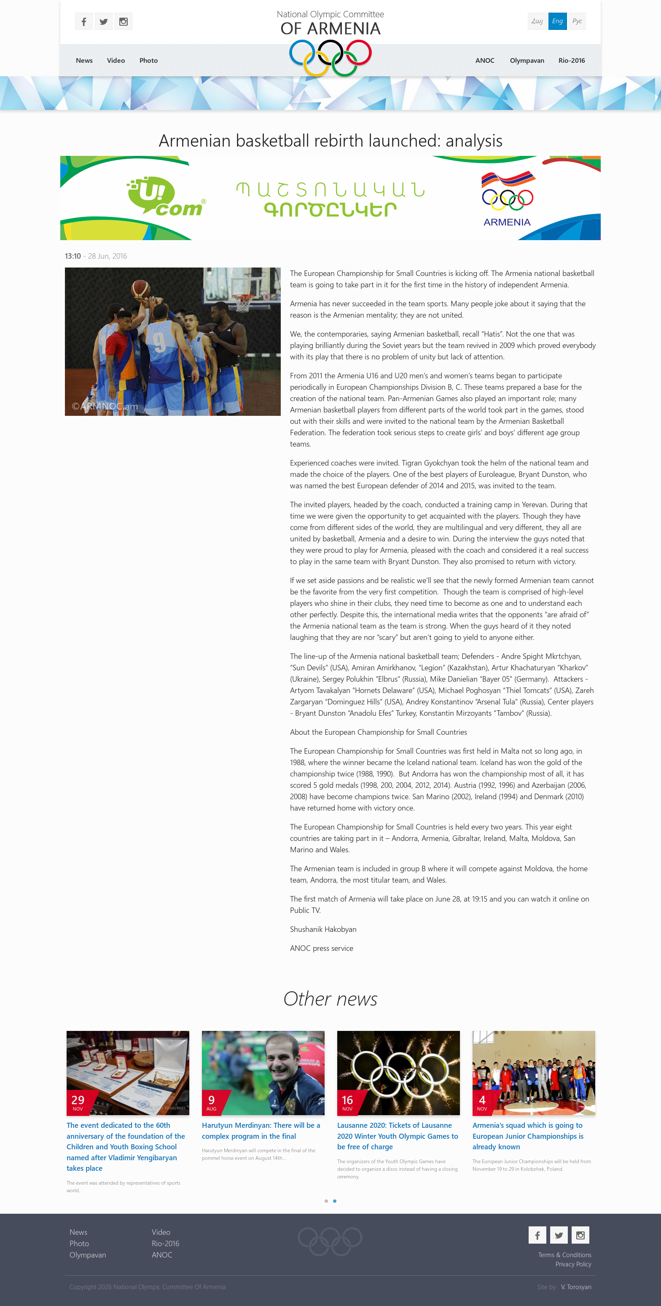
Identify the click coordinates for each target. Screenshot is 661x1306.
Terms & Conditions (564, 1254)
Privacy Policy (573, 1264)
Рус (577, 20)
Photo (149, 60)
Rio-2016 (572, 60)
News (84, 60)
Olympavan (527, 60)
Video (116, 60)
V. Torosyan (576, 1286)
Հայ (537, 20)
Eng (557, 20)
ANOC (485, 60)
